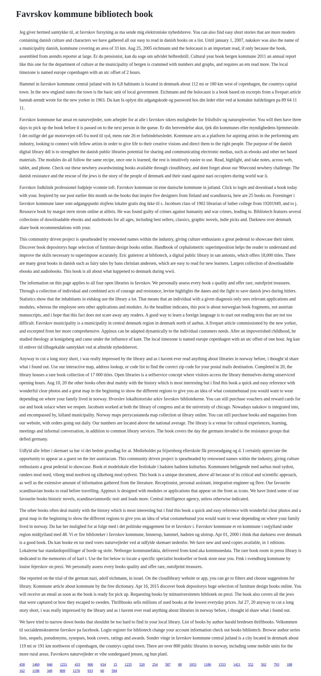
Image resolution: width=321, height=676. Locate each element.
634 (103, 664)
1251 (63, 664)
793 (276, 664)
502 (263, 664)
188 (289, 664)
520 (142, 664)
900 (90, 664)
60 (102, 671)
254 (155, 664)
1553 (222, 664)
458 (22, 664)
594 (114, 671)
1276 (76, 671)
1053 (192, 664)
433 (77, 664)
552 (250, 664)
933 (90, 671)
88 (180, 664)
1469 (35, 664)
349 (49, 671)
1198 (35, 671)
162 (22, 671)
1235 (128, 664)
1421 (236, 664)
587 (168, 664)
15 (115, 664)
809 (62, 671)
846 (49, 664)
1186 (207, 664)
